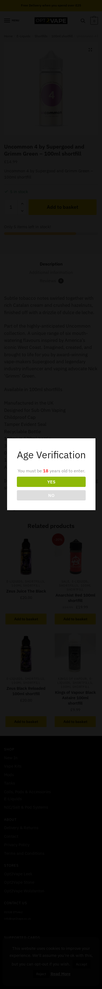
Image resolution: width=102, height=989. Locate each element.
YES (51, 482)
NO (51, 495)
